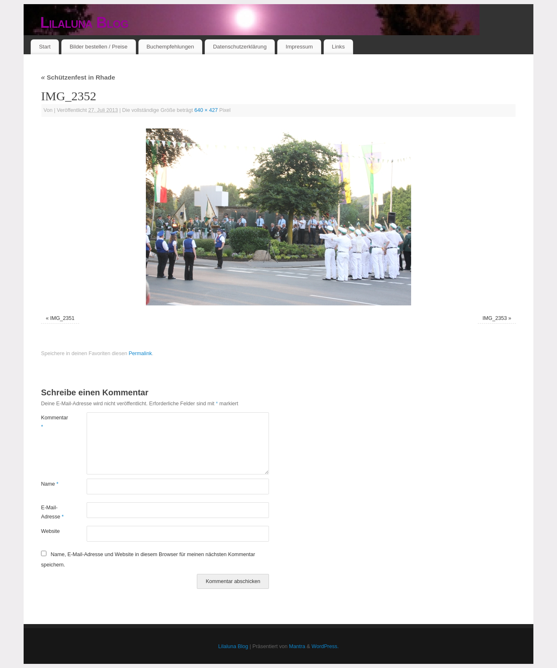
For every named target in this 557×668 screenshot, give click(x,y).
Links (338, 47)
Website (50, 531)
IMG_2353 (494, 318)
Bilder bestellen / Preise (99, 47)
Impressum (299, 47)
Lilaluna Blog (84, 22)
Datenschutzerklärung (239, 47)
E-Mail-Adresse (52, 512)
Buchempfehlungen (170, 47)
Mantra (297, 646)
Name (49, 484)
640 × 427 (206, 110)
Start (45, 47)
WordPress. (325, 646)
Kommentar (52, 422)
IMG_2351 (62, 318)
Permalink (140, 353)
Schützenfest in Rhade (78, 77)
